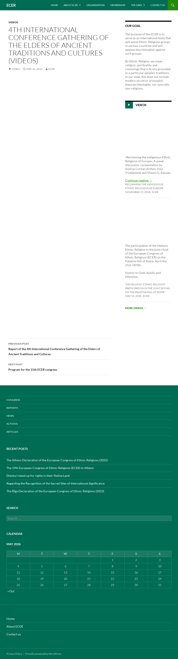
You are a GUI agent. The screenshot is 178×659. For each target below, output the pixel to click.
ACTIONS (12, 423)
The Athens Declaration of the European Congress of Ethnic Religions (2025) (57, 460)
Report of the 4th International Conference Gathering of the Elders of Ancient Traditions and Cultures (59, 348)
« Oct (11, 591)
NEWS (10, 415)
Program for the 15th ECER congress (59, 366)
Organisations (95, 5)
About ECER (71, 5)
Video (16, 69)
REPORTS (12, 407)
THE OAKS (136, 5)
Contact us (158, 5)
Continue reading (138, 180)
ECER (11, 5)
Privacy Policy (14, 653)
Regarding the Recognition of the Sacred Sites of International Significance (55, 483)
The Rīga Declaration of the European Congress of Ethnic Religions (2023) (55, 491)
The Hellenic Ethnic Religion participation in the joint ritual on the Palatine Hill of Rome (147, 288)
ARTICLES (12, 431)
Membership (117, 5)
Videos (140, 105)
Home (54, 5)
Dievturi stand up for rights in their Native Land (38, 475)
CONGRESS (13, 399)
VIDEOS (13, 22)
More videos (135, 308)
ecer (51, 69)
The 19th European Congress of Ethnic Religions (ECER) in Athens (50, 468)
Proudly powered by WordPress (43, 653)
